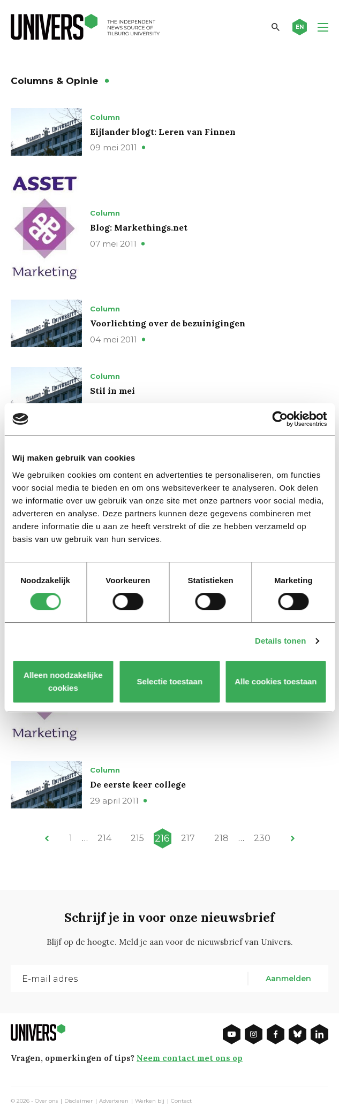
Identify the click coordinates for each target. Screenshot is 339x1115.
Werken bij (149, 1101)
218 (221, 838)
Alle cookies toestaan (276, 681)
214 (104, 838)
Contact (181, 1101)
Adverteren (114, 1101)
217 (188, 838)
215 (137, 838)
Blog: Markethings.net (138, 227)
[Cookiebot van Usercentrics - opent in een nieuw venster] (280, 419)
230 (262, 838)
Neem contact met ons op (190, 1058)
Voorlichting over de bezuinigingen (167, 323)
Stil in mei (112, 390)
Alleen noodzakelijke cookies (63, 681)
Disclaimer (78, 1101)
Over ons (46, 1101)
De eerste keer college (138, 784)
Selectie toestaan (169, 681)
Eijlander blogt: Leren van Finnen (163, 131)
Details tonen (280, 640)
